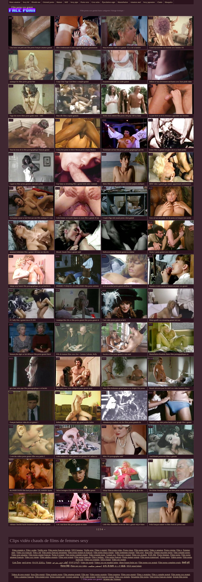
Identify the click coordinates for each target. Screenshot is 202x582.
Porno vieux (128, 550)
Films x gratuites (144, 574)
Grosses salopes (72, 577)
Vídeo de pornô (87, 563)
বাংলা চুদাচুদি (74, 563)
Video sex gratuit (119, 560)
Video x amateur (156, 550)
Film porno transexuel (149, 557)
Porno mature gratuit (130, 557)
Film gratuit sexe (42, 577)
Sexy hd (26, 2)
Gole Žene (16, 563)
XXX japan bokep (133, 566)
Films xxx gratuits (139, 555)
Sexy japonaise (149, 2)
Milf (66, 2)
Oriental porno (48, 2)
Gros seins (96, 2)
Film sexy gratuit (124, 555)
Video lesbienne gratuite (125, 552)
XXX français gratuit (105, 577)
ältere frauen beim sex (128, 563)
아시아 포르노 (38, 563)
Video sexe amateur (19, 555)
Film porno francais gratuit (161, 577)
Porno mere (165, 557)
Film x (179, 550)
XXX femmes (77, 550)
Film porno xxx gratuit (22, 7)
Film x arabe (31, 550)
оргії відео (26, 563)
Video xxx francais (24, 552)
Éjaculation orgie (108, 2)
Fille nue (85, 574)
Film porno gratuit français (40, 555)
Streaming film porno (140, 577)
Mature (59, 2)
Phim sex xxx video (79, 566)
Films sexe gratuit (66, 557)
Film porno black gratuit (103, 552)
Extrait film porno (180, 577)
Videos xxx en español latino (106, 563)
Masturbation (123, 2)
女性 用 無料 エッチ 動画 (114, 566)
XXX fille (152, 555)
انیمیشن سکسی (95, 566)
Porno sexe (85, 2)
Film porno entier (141, 550)
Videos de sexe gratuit (20, 574)
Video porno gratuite (98, 574)
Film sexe (140, 552)
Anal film (149, 552)
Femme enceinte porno (163, 552)
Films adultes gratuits (49, 557)
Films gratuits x (18, 550)
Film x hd (37, 552)
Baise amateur (14, 2)
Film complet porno (182, 552)
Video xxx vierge (32, 557)
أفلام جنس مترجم (60, 563)
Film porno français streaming (54, 552)
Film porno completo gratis (169, 563)
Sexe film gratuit (38, 574)
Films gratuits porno (54, 574)
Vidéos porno (176, 557)
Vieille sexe (42, 550)
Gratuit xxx (111, 555)
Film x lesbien (98, 557)
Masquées (168, 2)
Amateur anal (135, 2)
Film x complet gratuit (161, 574)
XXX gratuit (105, 560)
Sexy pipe (74, 2)
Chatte (159, 2)
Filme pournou (114, 574)
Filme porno (175, 555)
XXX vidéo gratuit (87, 577)
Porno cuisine (169, 550)
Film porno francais (82, 557)
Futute (48, 563)
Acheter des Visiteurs (112, 579)
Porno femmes (163, 555)
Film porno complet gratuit (77, 555)
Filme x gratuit (101, 550)
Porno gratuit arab (57, 577)
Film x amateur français (24, 577)
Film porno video (115, 550)
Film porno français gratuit (59, 550)
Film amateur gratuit (71, 574)
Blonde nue (36, 2)
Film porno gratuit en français (80, 552)
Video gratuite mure (97, 555)
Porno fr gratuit (58, 555)
